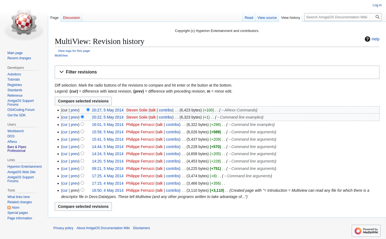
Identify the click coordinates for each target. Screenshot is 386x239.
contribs (165, 110)
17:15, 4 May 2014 (108, 183)
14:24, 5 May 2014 (108, 154)
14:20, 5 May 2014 (108, 161)
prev (74, 110)
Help (371, 39)
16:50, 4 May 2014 (108, 190)
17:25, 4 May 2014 (108, 176)
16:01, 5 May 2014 (108, 124)
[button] (217, 72)
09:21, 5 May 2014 (108, 168)
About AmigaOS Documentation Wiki (103, 228)
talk (153, 110)
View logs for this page (74, 50)
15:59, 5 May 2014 (108, 132)
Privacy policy (63, 228)
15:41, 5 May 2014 (108, 139)
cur (65, 117)
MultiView (61, 55)
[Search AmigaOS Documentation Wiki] (343, 17)
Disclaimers (141, 228)
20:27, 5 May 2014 (108, 110)
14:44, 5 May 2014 (108, 146)
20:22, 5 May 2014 (108, 117)
